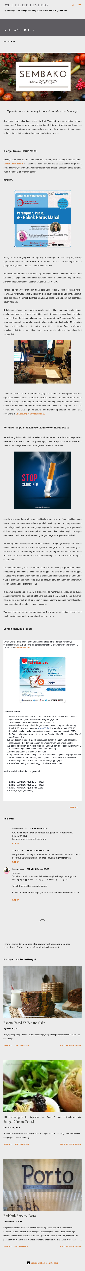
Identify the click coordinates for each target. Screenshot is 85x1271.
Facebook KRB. (23, 648)
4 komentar (21, 1246)
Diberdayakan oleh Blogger (42, 1262)
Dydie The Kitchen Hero (25, 5)
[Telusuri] (73, 5)
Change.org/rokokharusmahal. (30, 414)
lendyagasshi (18, 869)
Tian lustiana (18, 850)
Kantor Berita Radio (13, 164)
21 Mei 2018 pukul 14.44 (36, 828)
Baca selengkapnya (71, 1045)
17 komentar (22, 1045)
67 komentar (22, 1144)
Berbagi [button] (73, 807)
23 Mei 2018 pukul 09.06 (38, 869)
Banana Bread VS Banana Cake (24, 1022)
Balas (15, 843)
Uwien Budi (17, 828)
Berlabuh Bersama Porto (19, 1215)
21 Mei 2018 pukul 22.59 (38, 850)
